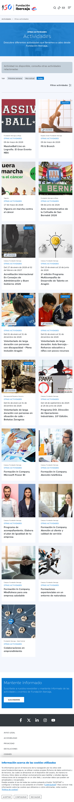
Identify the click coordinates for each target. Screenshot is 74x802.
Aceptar (7, 797)
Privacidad (9, 743)
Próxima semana (15, 78)
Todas (40, 78)
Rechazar (35, 797)
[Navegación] (69, 7)
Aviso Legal (9, 732)
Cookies (8, 754)
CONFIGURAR (50, 784)
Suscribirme (14, 699)
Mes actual (29, 78)
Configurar (21, 797)
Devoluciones (10, 748)
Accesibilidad (10, 738)
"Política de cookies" (10, 789)
